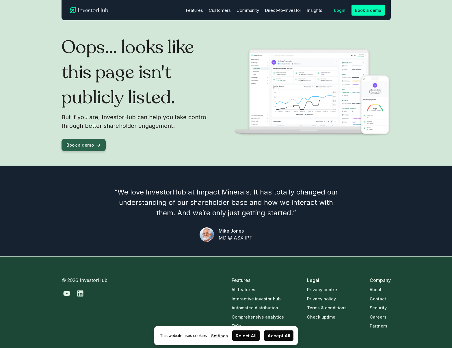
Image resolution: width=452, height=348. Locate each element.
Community (248, 10)
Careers (378, 317)
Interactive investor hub (256, 298)
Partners (378, 325)
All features (243, 289)
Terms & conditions (327, 307)
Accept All (278, 335)
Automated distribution (255, 307)
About (376, 289)
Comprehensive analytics (258, 317)
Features (194, 10)
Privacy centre (322, 289)
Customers (220, 10)
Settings (219, 335)
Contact (378, 298)
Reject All (246, 335)
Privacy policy (321, 298)
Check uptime (321, 317)
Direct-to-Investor (283, 10)
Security (378, 307)
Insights (314, 10)
